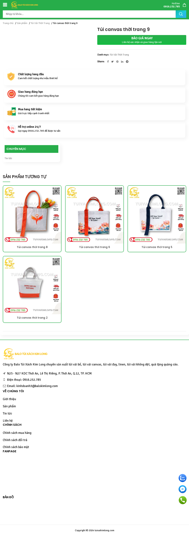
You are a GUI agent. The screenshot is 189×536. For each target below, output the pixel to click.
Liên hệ (8, 421)
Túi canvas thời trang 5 (156, 247)
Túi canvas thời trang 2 (32, 318)
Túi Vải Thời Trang (40, 23)
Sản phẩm (22, 23)
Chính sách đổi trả (15, 440)
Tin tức (8, 158)
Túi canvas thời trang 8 (32, 247)
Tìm (181, 14)
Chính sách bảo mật (16, 447)
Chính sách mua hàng (17, 433)
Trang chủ (8, 23)
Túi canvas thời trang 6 (94, 247)
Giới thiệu (9, 399)
